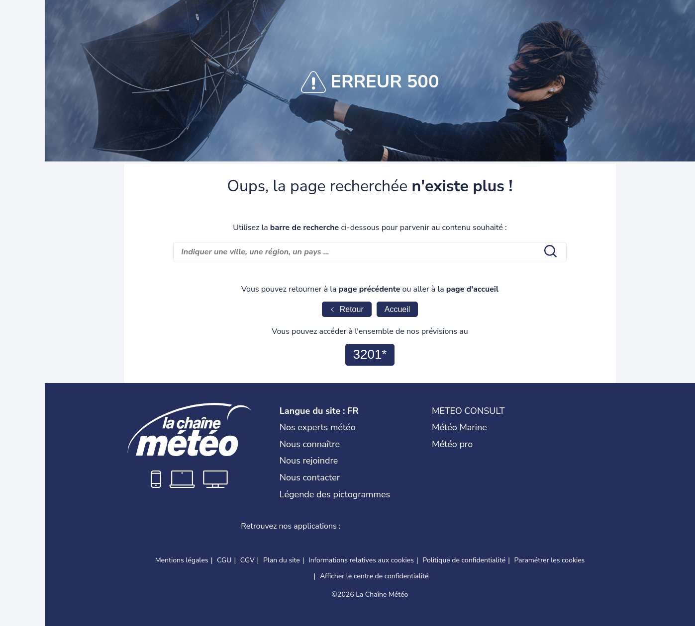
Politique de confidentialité (463, 560)
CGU (224, 560)
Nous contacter (310, 477)
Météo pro (452, 444)
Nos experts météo (318, 427)
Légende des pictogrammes (335, 494)
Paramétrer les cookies (549, 560)
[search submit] (549, 252)
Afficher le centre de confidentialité (374, 576)
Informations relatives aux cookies (361, 560)
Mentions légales (181, 560)
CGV (247, 560)
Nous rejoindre (309, 461)
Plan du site (281, 560)
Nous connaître (310, 444)
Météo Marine (459, 427)
